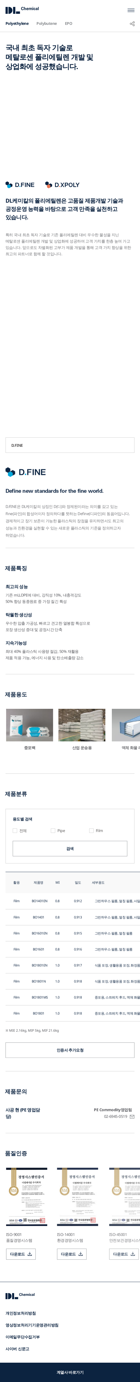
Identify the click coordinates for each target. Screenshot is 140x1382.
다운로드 (39, 1254)
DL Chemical (22, 10)
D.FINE (17, 445)
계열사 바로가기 (70, 1372)
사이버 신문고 (17, 1348)
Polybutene (46, 23)
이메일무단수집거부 (22, 1336)
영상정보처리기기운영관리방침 (32, 1325)
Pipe (61, 853)
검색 (70, 870)
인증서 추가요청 (70, 1072)
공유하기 (132, 23)
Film (99, 853)
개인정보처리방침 (21, 1313)
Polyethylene (17, 23)
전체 (23, 853)
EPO (68, 23)
